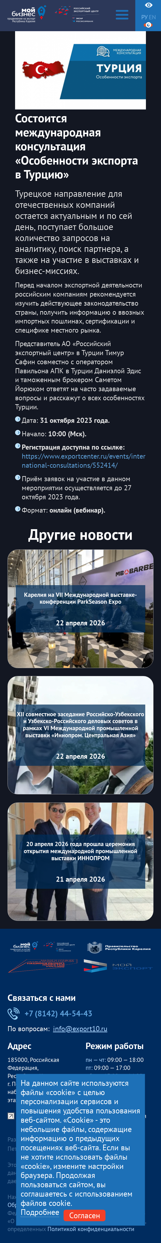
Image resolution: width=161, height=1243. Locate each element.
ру (144, 17)
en (152, 17)
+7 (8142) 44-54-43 (50, 1013)
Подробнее (40, 1212)
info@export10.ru (80, 1029)
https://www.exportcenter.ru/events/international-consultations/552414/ (83, 461)
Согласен (84, 1215)
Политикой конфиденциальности (90, 1229)
